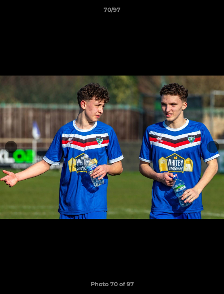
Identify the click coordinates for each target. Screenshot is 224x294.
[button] (214, 12)
